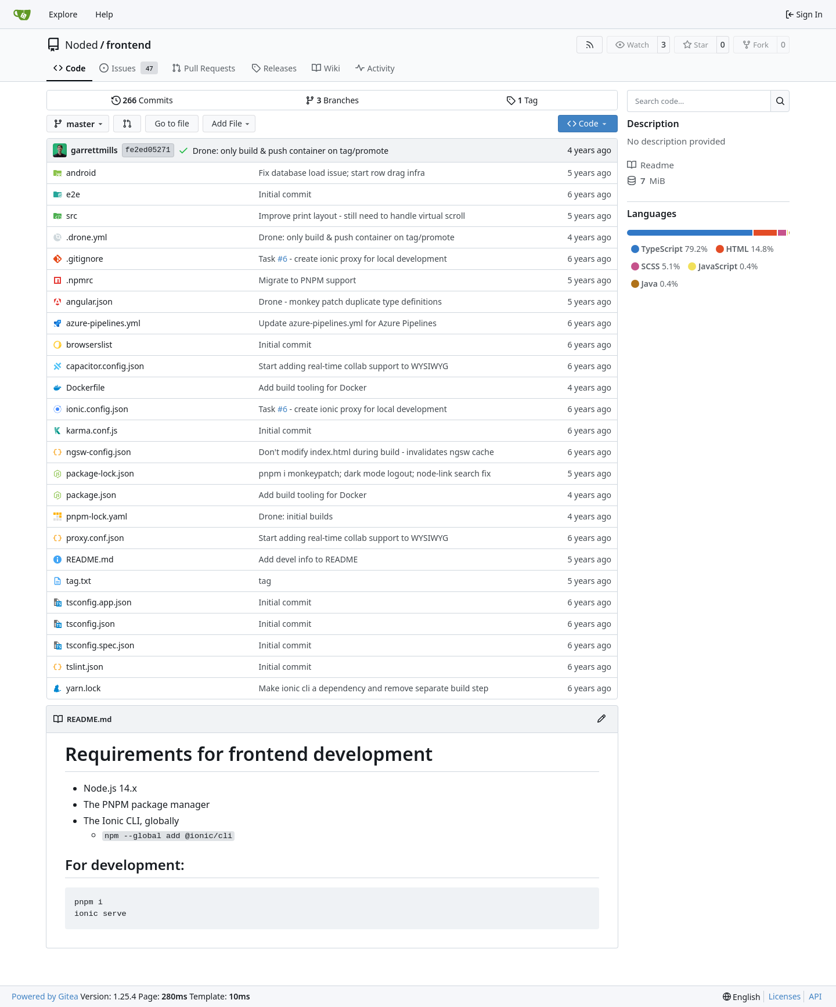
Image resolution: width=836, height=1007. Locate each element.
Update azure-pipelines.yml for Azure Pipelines (348, 323)
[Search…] (780, 101)
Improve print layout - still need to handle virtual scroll (362, 215)
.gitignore (84, 258)
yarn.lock (83, 688)
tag (265, 580)
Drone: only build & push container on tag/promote (290, 150)
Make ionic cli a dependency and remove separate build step (374, 688)
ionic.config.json (97, 408)
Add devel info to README (308, 559)
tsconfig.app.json (99, 602)
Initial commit (285, 194)
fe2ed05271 (148, 150)
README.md (90, 559)
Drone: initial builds (296, 516)
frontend (128, 44)
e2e (73, 194)
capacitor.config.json (105, 365)
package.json (91, 494)
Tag (522, 100)
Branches (332, 100)
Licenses (785, 996)
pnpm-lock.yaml (96, 516)
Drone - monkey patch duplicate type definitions (350, 301)
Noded (81, 44)
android (81, 172)
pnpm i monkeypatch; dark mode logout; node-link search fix (375, 473)
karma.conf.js (91, 430)
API (815, 996)
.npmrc (79, 280)
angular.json (89, 301)
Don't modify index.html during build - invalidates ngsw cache (376, 451)
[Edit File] (601, 719)
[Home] (22, 14)
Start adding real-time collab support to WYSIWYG (354, 365)
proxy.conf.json (95, 537)
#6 (282, 258)
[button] (127, 123)
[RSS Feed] (589, 44)
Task (268, 258)
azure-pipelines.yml (103, 323)
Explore (63, 14)
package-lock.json (100, 473)
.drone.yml (86, 237)
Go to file (171, 123)
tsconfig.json (90, 623)
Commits (142, 100)
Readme (650, 165)
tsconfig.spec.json (100, 645)
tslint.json (84, 666)
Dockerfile (85, 387)
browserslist (89, 344)
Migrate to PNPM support (307, 280)
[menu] (742, 996)
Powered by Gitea (45, 996)
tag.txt (78, 580)
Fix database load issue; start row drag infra (342, 172)
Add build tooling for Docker (313, 387)
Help (104, 14)
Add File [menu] (231, 123)
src (71, 215)
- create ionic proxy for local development (367, 258)
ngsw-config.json (98, 451)
